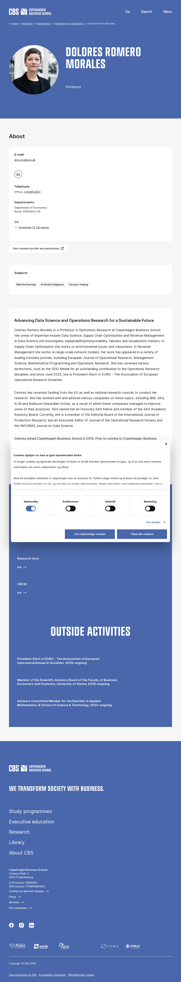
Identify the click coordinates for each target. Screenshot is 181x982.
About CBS (21, 852)
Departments (44, 23)
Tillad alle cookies (142, 534)
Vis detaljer (153, 522)
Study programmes (30, 811)
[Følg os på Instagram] (21, 925)
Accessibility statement (52, 974)
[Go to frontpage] (30, 11)
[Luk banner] (166, 444)
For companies (18, 908)
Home (15, 23)
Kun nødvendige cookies (90, 534)
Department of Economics (69, 23)
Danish (125, 12)
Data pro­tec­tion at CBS (23, 974)
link (19, 567)
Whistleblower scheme (81, 974)
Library (17, 842)
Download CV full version (34, 227)
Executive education (31, 821)
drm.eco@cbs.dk (24, 160)
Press (12, 896)
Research (27, 23)
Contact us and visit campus (26, 891)
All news (14, 902)
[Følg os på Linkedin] (31, 925)
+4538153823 (32, 192)
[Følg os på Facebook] (11, 925)
